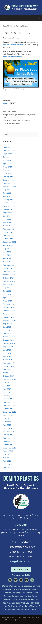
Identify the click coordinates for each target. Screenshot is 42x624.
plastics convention (22, 115)
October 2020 (8, 278)
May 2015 (7, 458)
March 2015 (7, 464)
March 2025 (7, 167)
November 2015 (9, 441)
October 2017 (8, 376)
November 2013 (9, 467)
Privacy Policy (21, 620)
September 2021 (9, 242)
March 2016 (7, 428)
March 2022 (7, 226)
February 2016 (8, 432)
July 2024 (7, 170)
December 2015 (9, 438)
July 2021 (7, 249)
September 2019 (9, 320)
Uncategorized (10, 112)
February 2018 (8, 363)
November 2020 (9, 275)
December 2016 (9, 402)
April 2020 (7, 298)
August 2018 (8, 347)
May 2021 (7, 255)
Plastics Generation (12, 123)
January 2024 (8, 177)
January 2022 (8, 232)
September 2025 (9, 154)
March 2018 (7, 360)
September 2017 (9, 379)
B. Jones (36, 620)
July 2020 (7, 288)
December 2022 (9, 203)
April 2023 (7, 196)
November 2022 (9, 206)
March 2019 (7, 330)
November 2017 (9, 373)
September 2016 (9, 412)
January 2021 (8, 268)
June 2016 (7, 422)
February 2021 (8, 265)
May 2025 (7, 160)
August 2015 (8, 451)
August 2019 (8, 324)
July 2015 (7, 454)
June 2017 (7, 386)
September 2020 (9, 281)
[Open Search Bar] (39, 18)
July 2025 (7, 157)
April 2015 (7, 461)
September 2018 (9, 343)
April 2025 (7, 164)
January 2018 (8, 366)
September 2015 (9, 448)
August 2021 (8, 245)
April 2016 (7, 425)
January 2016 (8, 435)
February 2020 (8, 304)
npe (6, 115)
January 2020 (8, 307)
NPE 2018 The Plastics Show (13, 45)
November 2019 (9, 314)
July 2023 (7, 190)
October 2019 (8, 317)
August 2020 (8, 285)
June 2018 (7, 350)
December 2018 (9, 334)
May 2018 (7, 353)
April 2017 (7, 389)
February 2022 (8, 229)
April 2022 (7, 222)
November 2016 (9, 405)
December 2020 (9, 271)
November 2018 (9, 337)
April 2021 (7, 258)
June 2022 (7, 219)
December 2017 (9, 370)
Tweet (5, 103)
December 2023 (9, 180)
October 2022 (8, 209)
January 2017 (8, 399)
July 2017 (7, 383)
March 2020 (7, 301)
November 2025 (9, 151)
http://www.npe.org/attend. (12, 57)
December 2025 (9, 147)
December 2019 (9, 311)
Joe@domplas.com (21, 561)
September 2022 (9, 213)
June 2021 (7, 252)
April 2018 (7, 356)
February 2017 (8, 396)
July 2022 (7, 216)
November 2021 (9, 236)
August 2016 (8, 415)
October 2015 (8, 445)
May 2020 (7, 294)
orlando (11, 115)
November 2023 (9, 183)
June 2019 (7, 327)
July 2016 (7, 418)
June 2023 (7, 193)
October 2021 (8, 239)
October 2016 (8, 409)
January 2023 (8, 200)
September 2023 (9, 186)
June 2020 (7, 291)
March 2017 (7, 392)
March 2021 (7, 262)
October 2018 (8, 340)
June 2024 (7, 173)
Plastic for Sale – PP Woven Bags (17, 120)
